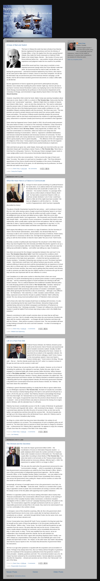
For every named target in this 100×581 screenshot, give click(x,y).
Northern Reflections (19, 9)
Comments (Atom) (20, 576)
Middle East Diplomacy (18, 331)
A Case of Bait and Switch (17, 45)
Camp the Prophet (16, 171)
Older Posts (58, 572)
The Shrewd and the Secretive (18, 444)
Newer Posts (12, 572)
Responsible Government (18, 566)
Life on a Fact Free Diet (16, 341)
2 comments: (32, 328)
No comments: (33, 168)
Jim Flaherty (14, 434)
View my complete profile (75, 59)
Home (35, 572)
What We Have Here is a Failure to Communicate (26, 181)
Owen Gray (81, 43)
